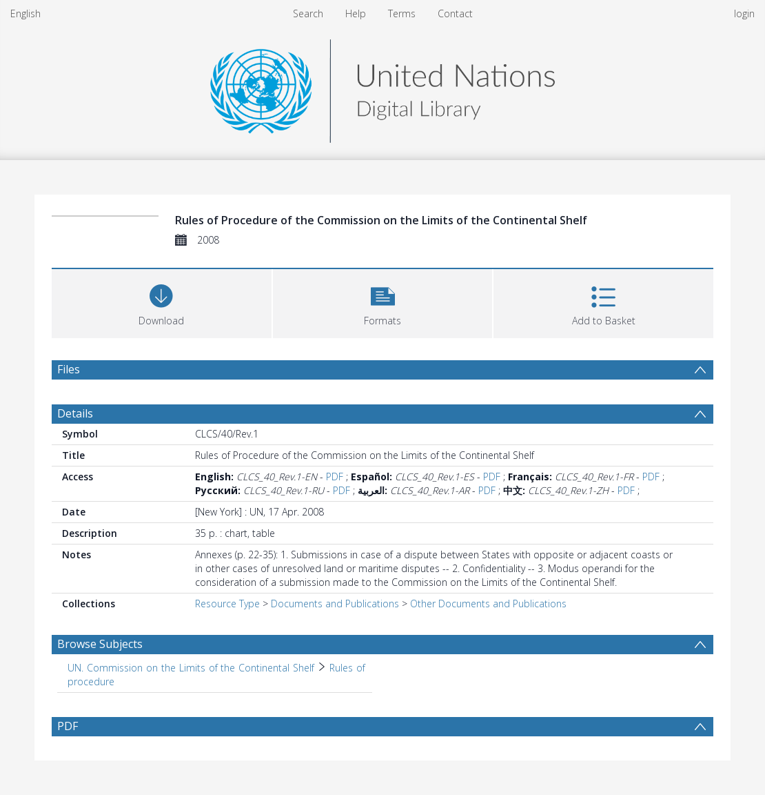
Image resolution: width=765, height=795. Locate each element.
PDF (334, 476)
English (25, 13)
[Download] (162, 302)
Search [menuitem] (308, 13)
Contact (455, 13)
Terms (402, 13)
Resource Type (227, 603)
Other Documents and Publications (488, 603)
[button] (383, 302)
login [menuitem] (744, 13)
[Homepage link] (382, 87)
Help (355, 13)
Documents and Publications (335, 603)
